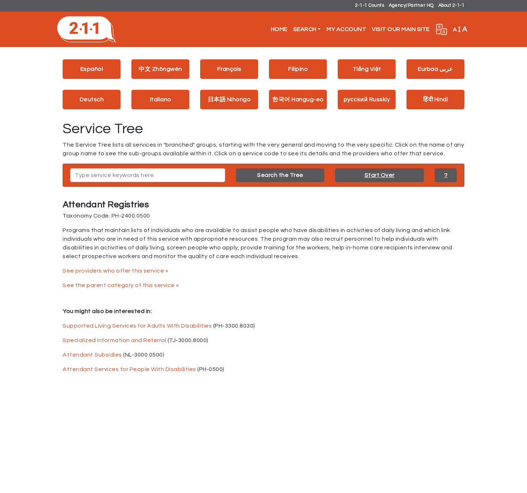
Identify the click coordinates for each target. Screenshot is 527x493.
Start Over (379, 175)
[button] (441, 29)
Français (229, 69)
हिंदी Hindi (435, 99)
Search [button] (304, 29)
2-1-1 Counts (369, 5)
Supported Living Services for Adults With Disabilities (137, 326)
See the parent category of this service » (121, 285)
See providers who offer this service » (115, 271)
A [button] (460, 29)
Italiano (160, 99)
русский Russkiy (366, 99)
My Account (346, 29)
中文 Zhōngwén (160, 69)
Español (91, 69)
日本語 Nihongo (229, 99)
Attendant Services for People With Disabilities (129, 369)
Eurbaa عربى (435, 69)
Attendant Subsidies (92, 355)
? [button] (446, 175)
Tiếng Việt (367, 69)
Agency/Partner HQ (411, 5)
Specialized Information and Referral (114, 340)
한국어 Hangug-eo (298, 99)
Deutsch (92, 99)
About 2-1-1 (451, 5)
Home (279, 29)
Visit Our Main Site (401, 29)
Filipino (298, 69)
